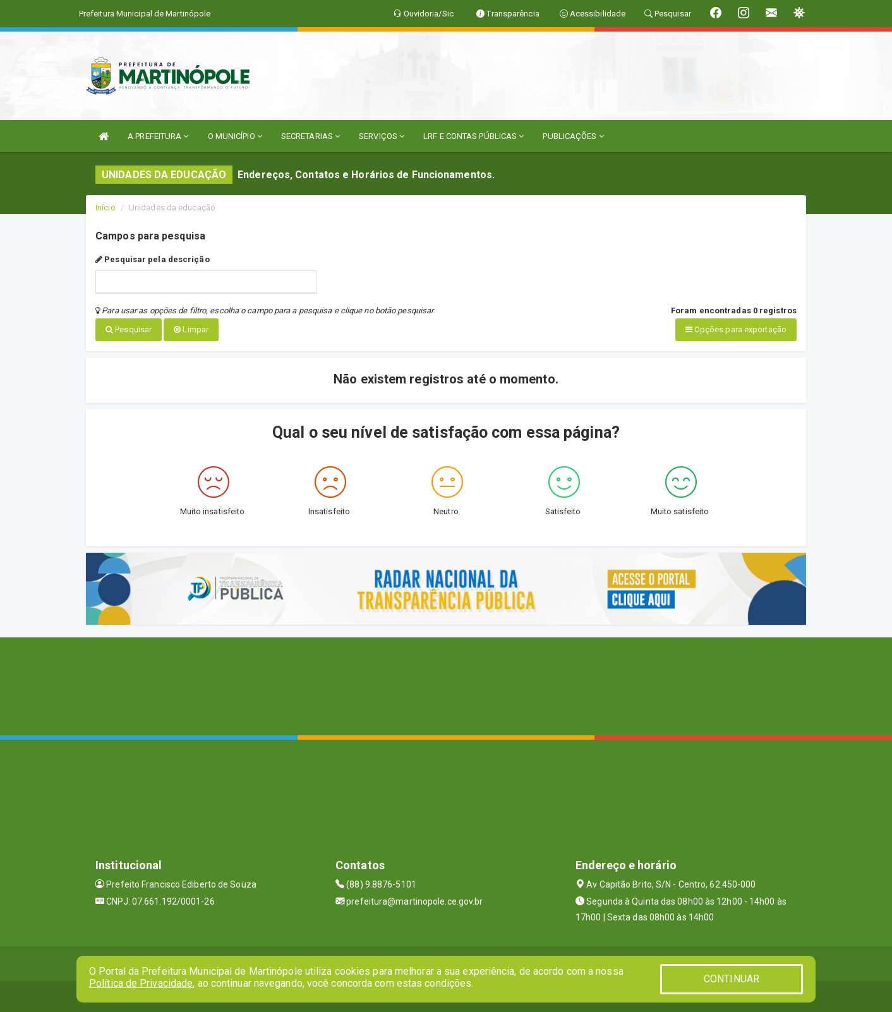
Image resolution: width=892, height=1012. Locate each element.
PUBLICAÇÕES (573, 136)
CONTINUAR (731, 979)
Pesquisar (128, 329)
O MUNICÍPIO (235, 136)
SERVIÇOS (381, 136)
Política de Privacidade (141, 983)
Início (105, 207)
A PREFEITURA (158, 136)
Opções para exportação (736, 329)
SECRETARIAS (310, 136)
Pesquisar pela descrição (152, 259)
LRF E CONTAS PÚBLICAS (473, 136)
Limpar (191, 329)
